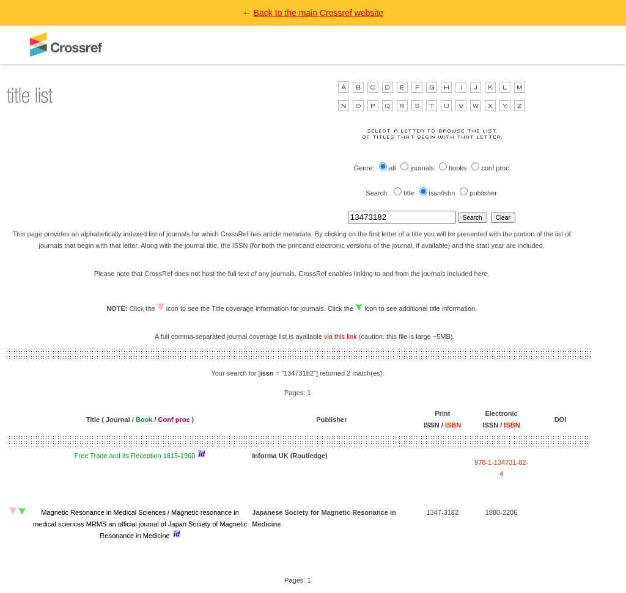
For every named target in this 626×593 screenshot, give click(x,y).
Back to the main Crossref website (318, 13)
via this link (340, 336)
